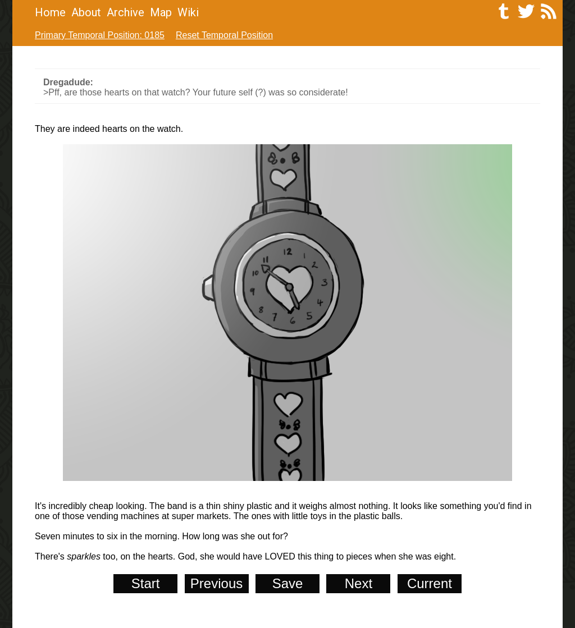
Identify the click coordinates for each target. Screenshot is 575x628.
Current (429, 583)
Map (161, 12)
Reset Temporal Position (224, 35)
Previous (216, 583)
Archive (125, 12)
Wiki (188, 12)
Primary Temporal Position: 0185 (100, 35)
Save (287, 583)
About (86, 12)
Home (50, 12)
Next (358, 583)
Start (145, 583)
